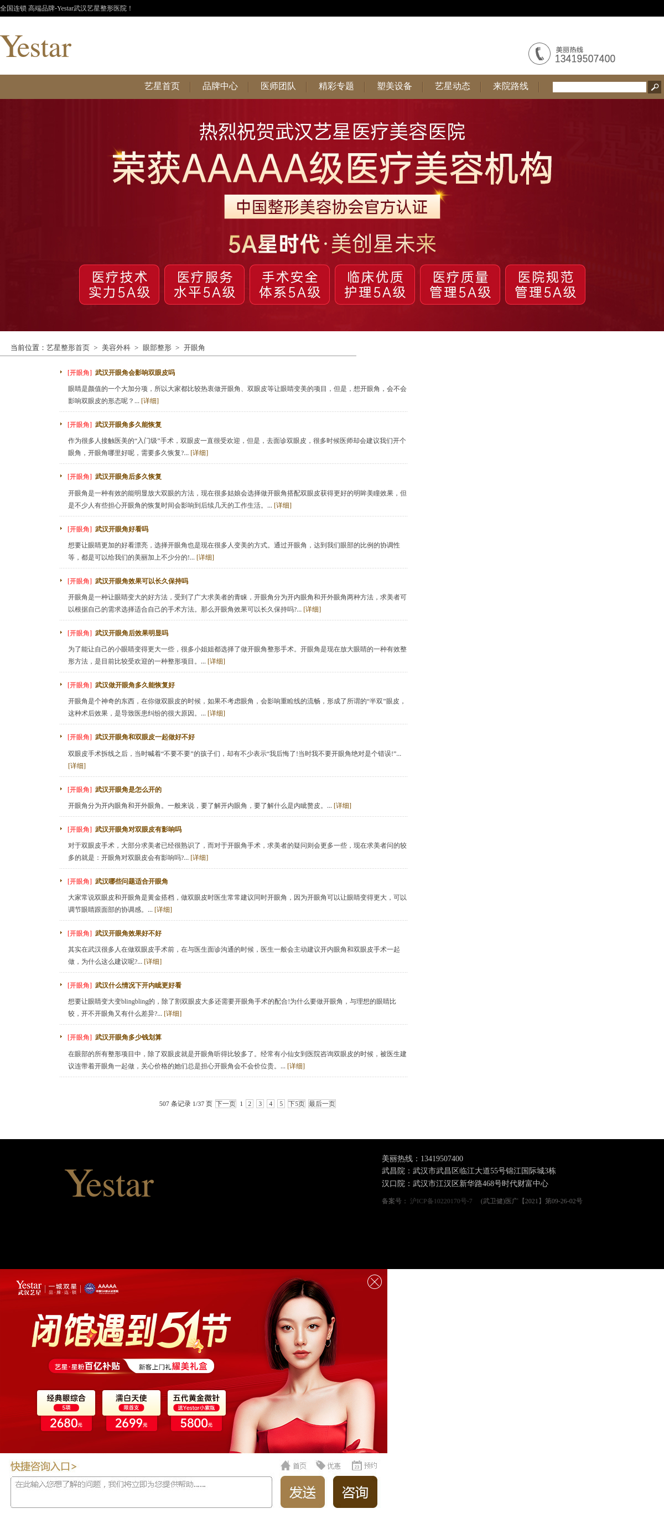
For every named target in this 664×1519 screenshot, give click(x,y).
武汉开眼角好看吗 (121, 529)
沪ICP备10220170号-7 (441, 1201)
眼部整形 (157, 347)
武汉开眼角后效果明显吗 (131, 633)
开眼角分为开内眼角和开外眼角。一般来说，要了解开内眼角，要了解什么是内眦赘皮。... (209, 806)
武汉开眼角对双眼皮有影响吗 (138, 829)
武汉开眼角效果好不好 (128, 933)
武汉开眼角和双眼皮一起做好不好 (145, 737)
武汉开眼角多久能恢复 (128, 425)
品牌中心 (220, 86)
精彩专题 (336, 86)
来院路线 (510, 86)
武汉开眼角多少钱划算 (128, 1037)
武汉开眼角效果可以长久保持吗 (141, 581)
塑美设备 (394, 86)
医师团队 (278, 86)
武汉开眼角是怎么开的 (128, 790)
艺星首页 (162, 86)
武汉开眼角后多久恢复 (128, 477)
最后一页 (322, 1104)
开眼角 (194, 347)
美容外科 (116, 347)
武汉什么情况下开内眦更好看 (138, 985)
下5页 (296, 1104)
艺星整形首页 (68, 347)
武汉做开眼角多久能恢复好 (135, 685)
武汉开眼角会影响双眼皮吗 (135, 373)
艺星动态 (452, 86)
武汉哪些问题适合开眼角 (131, 881)
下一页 (226, 1104)
